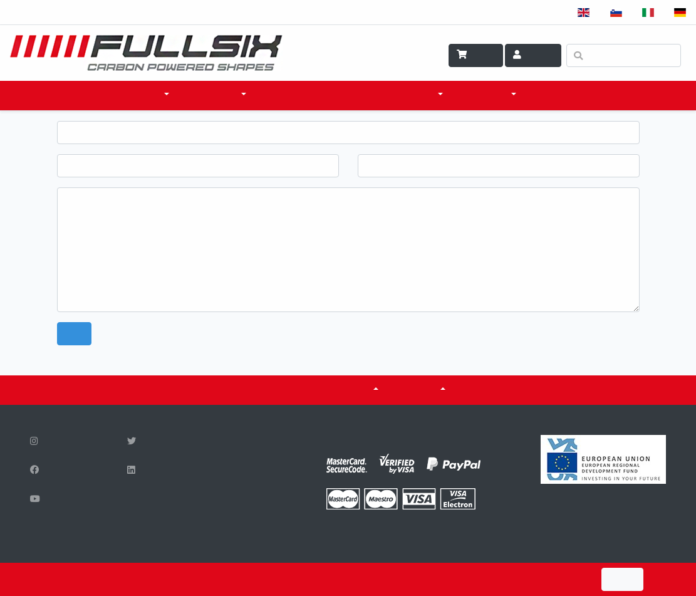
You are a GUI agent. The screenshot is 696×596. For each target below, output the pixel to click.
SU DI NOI (418, 390)
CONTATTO (559, 95)
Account (533, 55)
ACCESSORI (214, 95)
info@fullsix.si (241, 514)
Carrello (476, 55)
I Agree (622, 579)
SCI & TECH (486, 95)
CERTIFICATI (278, 390)
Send (74, 333)
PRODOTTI (137, 95)
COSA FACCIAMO (401, 95)
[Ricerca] (623, 55)
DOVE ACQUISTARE (306, 95)
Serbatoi (348, 390)
